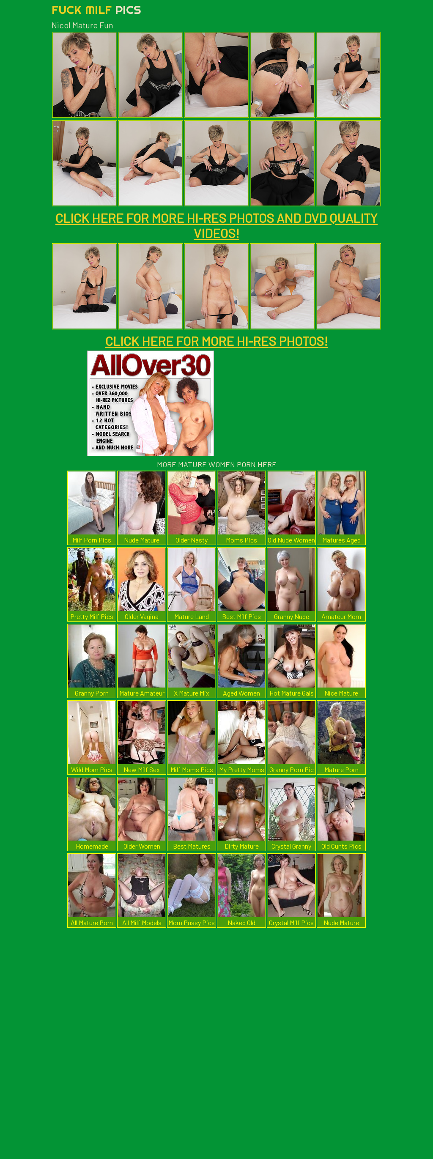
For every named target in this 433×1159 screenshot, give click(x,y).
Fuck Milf (96, 9)
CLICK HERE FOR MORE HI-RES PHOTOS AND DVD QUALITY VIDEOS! (216, 225)
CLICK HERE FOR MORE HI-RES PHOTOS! (216, 340)
